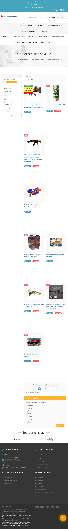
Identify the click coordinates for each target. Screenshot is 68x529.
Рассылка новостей (42, 464)
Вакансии (44, 31)
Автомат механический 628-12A (55, 105)
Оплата (37, 2)
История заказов (41, 458)
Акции (10, 25)
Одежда (31, 36)
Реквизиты (39, 496)
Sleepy (29, 408)
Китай (7, 91)
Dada (29, 413)
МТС (6, 455)
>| (51, 389)
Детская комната (19, 36)
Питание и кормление (58, 36)
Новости (39, 25)
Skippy (29, 416)
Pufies (29, 422)
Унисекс (8, 104)
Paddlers (30, 405)
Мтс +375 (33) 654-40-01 (34, 4)
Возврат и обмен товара (10, 480)
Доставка (30, 2)
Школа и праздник (47, 42)
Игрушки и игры (20, 42)
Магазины (22, 2)
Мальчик (8, 102)
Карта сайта (6, 483)
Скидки (20, 25)
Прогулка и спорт (42, 36)
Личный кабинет (38, 7)
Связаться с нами (8, 477)
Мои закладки (40, 461)
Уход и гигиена (34, 42)
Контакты (26, 7)
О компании (44, 2)
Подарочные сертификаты (28, 31)
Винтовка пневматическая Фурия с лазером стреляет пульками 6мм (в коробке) (55, 306)
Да (6, 111)
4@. (12, 520)
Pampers (30, 411)
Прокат (29, 25)
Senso (29, 419)
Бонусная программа (54, 25)
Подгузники (7, 36)
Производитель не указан (11, 94)
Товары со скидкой (41, 467)
